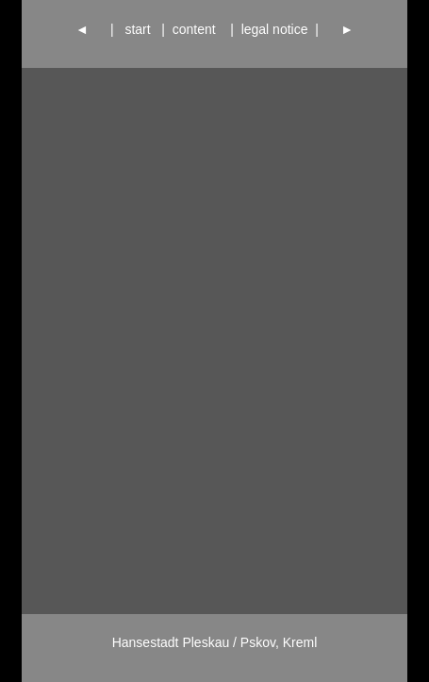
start (138, 29)
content (197, 29)
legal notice (274, 29)
